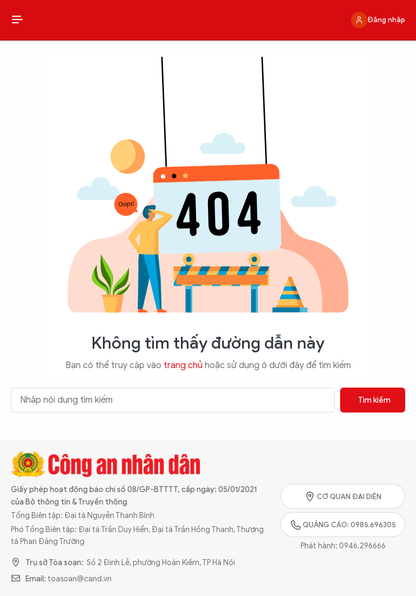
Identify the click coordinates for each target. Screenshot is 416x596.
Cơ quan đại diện (342, 496)
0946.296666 (362, 546)
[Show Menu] (17, 20)
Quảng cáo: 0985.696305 (343, 524)
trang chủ (183, 365)
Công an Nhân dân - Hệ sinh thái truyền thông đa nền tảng (208, 20)
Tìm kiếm (374, 400)
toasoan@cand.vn (80, 579)
